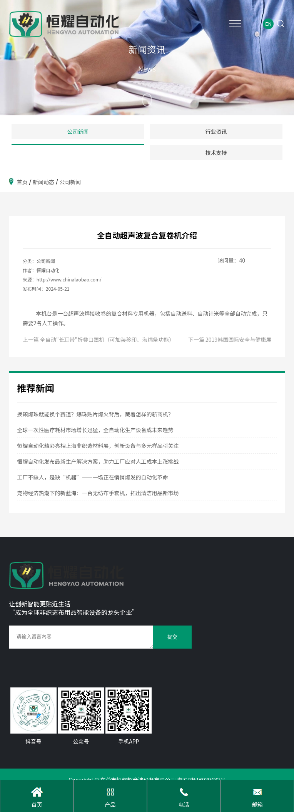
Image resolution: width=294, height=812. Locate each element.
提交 (172, 637)
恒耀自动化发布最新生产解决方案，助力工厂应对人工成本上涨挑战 (98, 461)
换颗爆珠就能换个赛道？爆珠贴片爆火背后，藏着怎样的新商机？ (95, 414)
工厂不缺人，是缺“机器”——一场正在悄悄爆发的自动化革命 (92, 477)
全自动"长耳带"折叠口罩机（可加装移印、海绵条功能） (107, 339)
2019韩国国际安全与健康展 (238, 339)
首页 (22, 182)
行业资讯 (216, 131)
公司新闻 (70, 182)
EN (268, 23)
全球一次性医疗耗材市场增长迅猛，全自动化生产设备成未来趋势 (95, 430)
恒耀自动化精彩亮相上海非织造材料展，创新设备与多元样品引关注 (98, 445)
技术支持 (216, 152)
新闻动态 (43, 182)
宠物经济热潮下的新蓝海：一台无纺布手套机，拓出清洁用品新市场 (98, 493)
